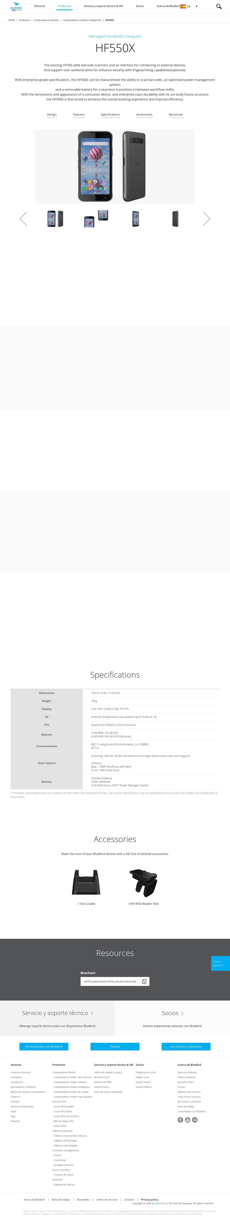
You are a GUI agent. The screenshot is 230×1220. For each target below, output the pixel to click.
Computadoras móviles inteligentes (82, 20)
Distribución (17, 1082)
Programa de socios (146, 1072)
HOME (11, 20)
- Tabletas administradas (64, 1140)
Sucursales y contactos (189, 1101)
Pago (13, 1116)
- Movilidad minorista (62, 1165)
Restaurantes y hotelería (23, 1086)
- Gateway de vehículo (63, 1184)
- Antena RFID (59, 1126)
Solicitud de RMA (102, 1082)
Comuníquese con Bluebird (191, 1111)
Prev (23, 219)
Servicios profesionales (22, 1106)
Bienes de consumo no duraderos (28, 1091)
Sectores (16, 1065)
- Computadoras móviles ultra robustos (72, 1077)
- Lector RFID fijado (62, 1111)
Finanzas (15, 1101)
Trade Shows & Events (189, 1096)
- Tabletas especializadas (64, 1145)
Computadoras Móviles (46, 20)
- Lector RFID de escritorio (65, 1116)
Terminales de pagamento (65, 1150)
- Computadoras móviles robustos (69, 1082)
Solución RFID (59, 1101)
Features (79, 114)
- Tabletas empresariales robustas (69, 1135)
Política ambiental (186, 1077)
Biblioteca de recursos (189, 1091)
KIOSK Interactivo (61, 1169)
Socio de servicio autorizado (108, 1091)
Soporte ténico (101, 1086)
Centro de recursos (106, 1199)
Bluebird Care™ (102, 1077)
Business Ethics (186, 1082)
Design (52, 114)
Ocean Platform (144, 1086)
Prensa (181, 1086)
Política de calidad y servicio (108, 1072)
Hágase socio (142, 1077)
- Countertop (59, 1160)
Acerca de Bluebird (189, 1065)
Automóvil (57, 1179)
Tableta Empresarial (62, 1130)
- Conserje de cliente (63, 1174)
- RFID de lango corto (63, 1121)
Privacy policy (149, 1199)
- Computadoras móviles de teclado (70, 1091)
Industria (15, 1121)
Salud (13, 1111)
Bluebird (156, 1203)
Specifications (110, 114)
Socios (140, 1065)
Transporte (16, 1077)
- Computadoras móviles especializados (72, 1096)
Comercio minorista (21, 1072)
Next (206, 219)
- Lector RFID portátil (63, 1106)
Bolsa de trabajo (186, 1106)
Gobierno (15, 1096)
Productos (24, 20)
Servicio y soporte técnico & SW (113, 1065)
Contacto (129, 1199)
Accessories (144, 114)
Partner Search (143, 1082)
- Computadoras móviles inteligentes (71, 1086)
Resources (176, 114)
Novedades (83, 1199)
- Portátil (56, 1155)
